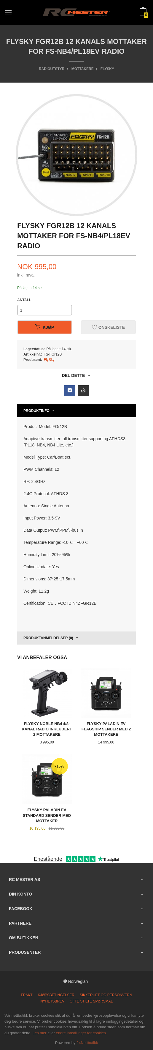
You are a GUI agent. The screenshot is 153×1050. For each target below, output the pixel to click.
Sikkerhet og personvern (106, 995)
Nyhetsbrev (52, 1001)
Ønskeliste (108, 327)
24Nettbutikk (87, 1042)
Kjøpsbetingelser (56, 995)
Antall (24, 300)
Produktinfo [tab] (36, 411)
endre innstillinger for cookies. (81, 1033)
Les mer (40, 1033)
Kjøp (44, 327)
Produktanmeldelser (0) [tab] (48, 638)
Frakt (26, 995)
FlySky (49, 360)
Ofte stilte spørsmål (91, 1001)
